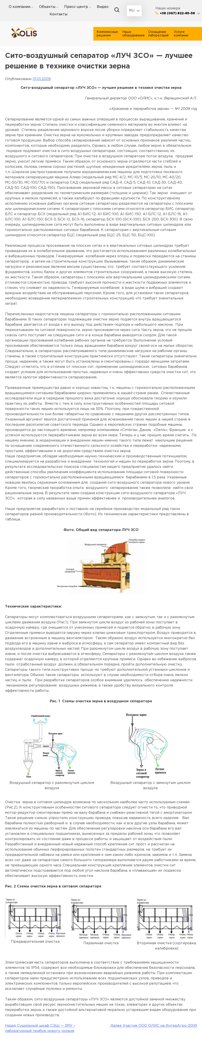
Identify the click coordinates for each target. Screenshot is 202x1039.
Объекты (47, 7)
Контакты (58, 14)
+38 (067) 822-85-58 (177, 13)
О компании (19, 7)
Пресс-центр (76, 7)
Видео (102, 7)
